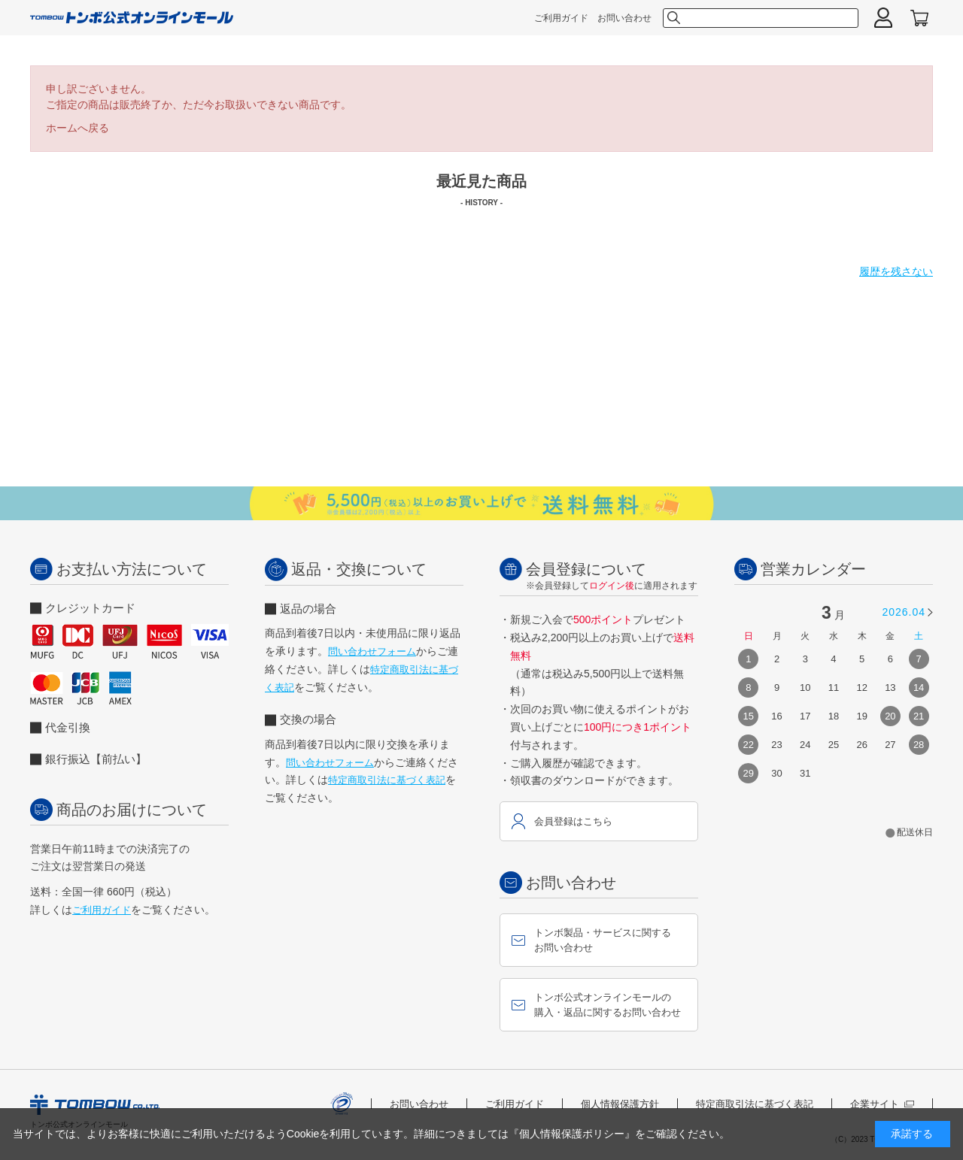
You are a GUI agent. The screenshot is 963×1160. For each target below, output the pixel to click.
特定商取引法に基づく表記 (386, 780)
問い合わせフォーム (372, 651)
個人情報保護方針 (620, 1104)
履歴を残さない (896, 271)
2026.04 (903, 612)
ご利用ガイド (561, 18)
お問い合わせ (624, 18)
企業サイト (882, 1104)
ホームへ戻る (77, 128)
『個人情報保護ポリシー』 (572, 1134)
